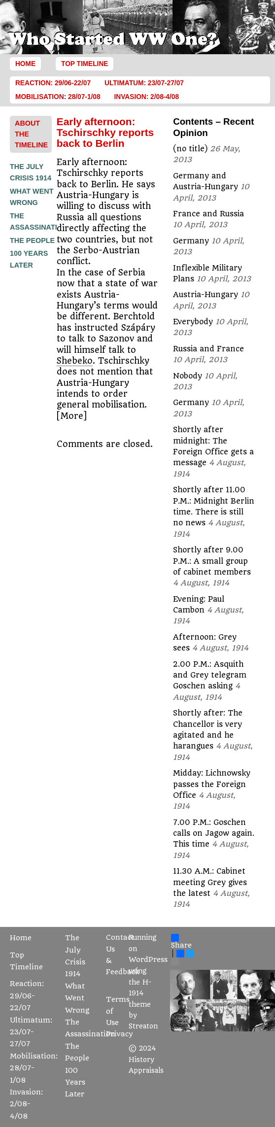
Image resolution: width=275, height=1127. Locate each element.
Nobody (187, 376)
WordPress (148, 960)
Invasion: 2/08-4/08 (146, 97)
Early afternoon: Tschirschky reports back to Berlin (105, 132)
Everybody (193, 321)
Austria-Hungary (205, 294)
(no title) (190, 148)
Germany (191, 241)
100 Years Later (75, 1082)
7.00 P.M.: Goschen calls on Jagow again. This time (213, 833)
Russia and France (208, 348)
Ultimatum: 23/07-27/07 (144, 83)
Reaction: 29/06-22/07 (53, 83)
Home (25, 64)
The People (32, 240)
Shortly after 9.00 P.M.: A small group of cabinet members (212, 561)
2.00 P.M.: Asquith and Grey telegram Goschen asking (209, 675)
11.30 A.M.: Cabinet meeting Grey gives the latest (210, 882)
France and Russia (208, 213)
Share (181, 942)
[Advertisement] (49, 420)
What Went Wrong (77, 998)
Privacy (119, 1034)
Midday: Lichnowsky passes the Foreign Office (211, 784)
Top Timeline (84, 64)
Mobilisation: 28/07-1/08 (58, 97)
